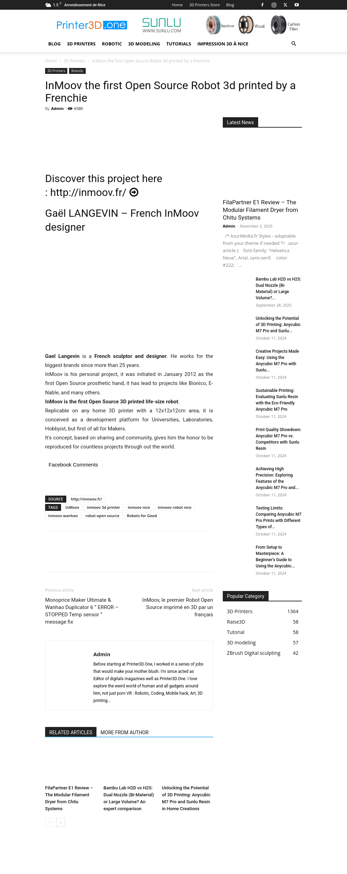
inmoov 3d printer (103, 507)
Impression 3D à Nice (222, 44)
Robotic (112, 44)
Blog (230, 4)
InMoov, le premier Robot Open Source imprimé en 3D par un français (177, 607)
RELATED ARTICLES (70, 732)
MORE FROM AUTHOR (125, 732)
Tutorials (178, 44)
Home (177, 4)
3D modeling (144, 44)
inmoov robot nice (175, 507)
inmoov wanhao (63, 515)
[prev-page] (49, 822)
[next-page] (60, 822)
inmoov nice (139, 507)
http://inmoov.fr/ (94, 192)
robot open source (102, 515)
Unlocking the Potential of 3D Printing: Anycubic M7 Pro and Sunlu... (278, 324)
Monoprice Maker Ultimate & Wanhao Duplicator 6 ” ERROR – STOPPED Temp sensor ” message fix (82, 611)
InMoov (72, 507)
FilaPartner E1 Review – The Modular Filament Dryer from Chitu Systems (260, 210)
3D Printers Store (204, 4)
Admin (57, 108)
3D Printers (81, 44)
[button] (293, 44)
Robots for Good (142, 515)
